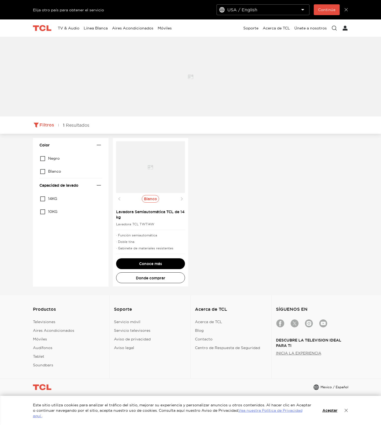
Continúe (326, 9)
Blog (199, 330)
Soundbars (43, 365)
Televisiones (44, 321)
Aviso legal (124, 347)
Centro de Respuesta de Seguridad (227, 347)
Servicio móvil (127, 321)
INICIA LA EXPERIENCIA (298, 353)
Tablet (38, 356)
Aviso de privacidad (132, 339)
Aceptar (330, 410)
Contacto (204, 339)
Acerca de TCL (208, 321)
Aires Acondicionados (53, 330)
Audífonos (42, 347)
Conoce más (150, 263)
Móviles (40, 339)
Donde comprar (150, 278)
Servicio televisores (132, 330)
